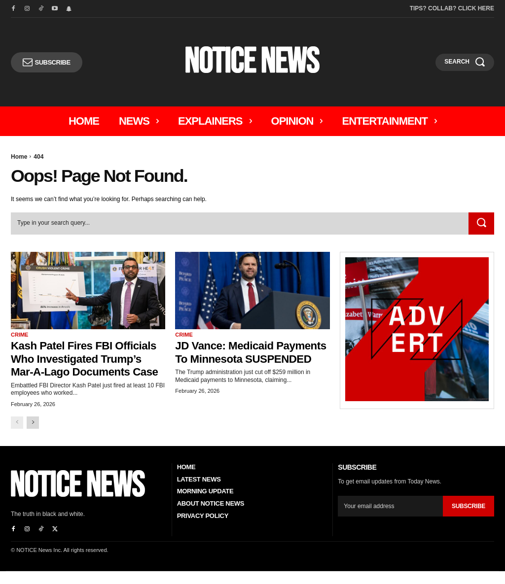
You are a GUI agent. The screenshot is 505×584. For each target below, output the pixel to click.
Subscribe (468, 518)
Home (19, 156)
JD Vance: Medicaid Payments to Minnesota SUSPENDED (239, 358)
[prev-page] (17, 435)
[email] (390, 519)
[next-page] (33, 435)
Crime (19, 335)
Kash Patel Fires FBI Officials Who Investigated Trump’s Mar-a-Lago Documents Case (81, 365)
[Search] (481, 223)
